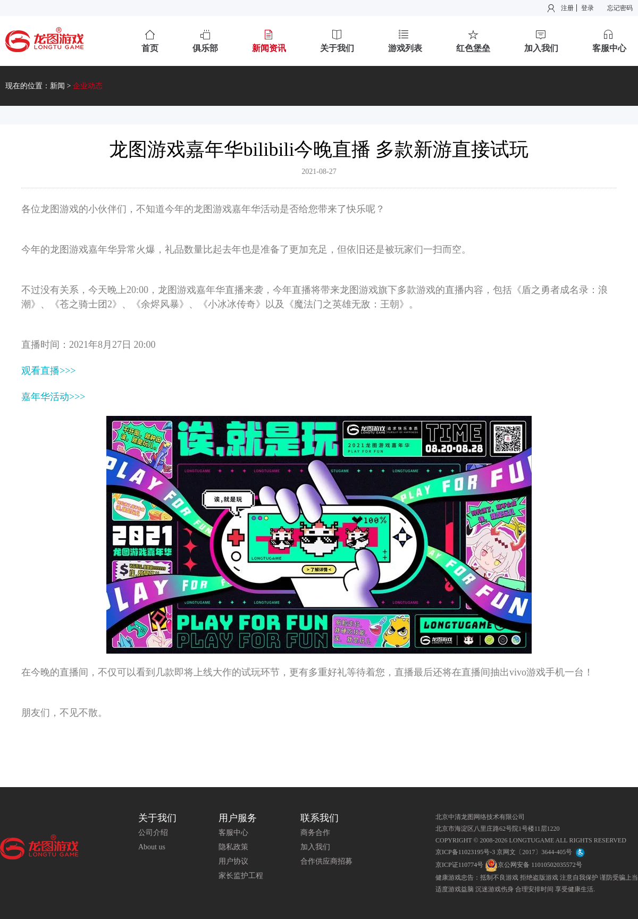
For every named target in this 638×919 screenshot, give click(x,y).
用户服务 (238, 818)
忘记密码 (620, 8)
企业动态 (88, 86)
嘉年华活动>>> (53, 396)
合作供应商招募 (326, 861)
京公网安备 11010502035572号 (533, 864)
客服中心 (233, 833)
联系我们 (319, 818)
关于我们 (157, 818)
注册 (567, 8)
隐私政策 (233, 847)
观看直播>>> (48, 370)
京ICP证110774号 (459, 864)
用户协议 (233, 861)
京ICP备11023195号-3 (465, 852)
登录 (587, 8)
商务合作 (315, 833)
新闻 (57, 86)
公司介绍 (153, 833)
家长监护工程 (241, 876)
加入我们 (315, 847)
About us (151, 847)
